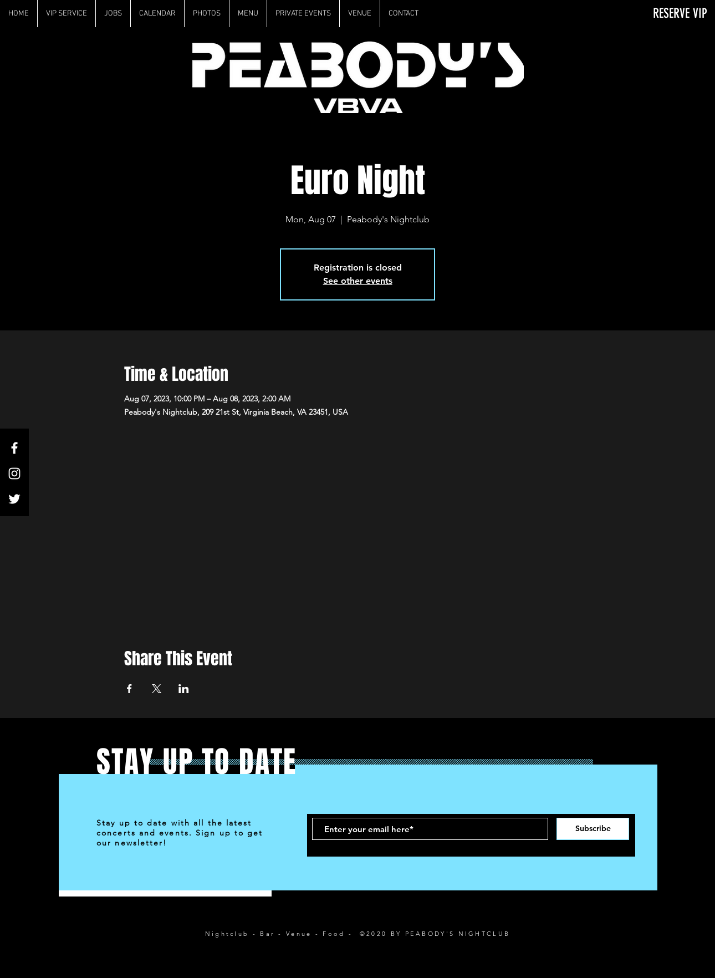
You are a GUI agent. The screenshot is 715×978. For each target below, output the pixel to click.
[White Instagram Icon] (14, 473)
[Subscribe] (592, 829)
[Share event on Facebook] (129, 688)
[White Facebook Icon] (14, 448)
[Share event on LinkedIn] (183, 688)
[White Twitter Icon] (14, 499)
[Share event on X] (156, 688)
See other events (357, 281)
